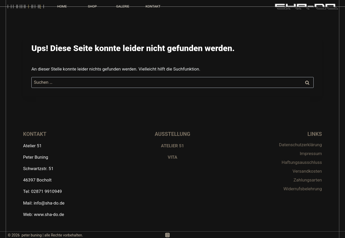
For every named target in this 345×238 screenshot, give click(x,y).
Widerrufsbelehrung (302, 188)
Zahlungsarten (308, 180)
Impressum (311, 153)
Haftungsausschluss (302, 162)
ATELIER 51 (172, 145)
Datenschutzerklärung (300, 144)
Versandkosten (307, 171)
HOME (62, 6)
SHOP (92, 6)
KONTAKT (153, 6)
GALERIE (122, 6)
